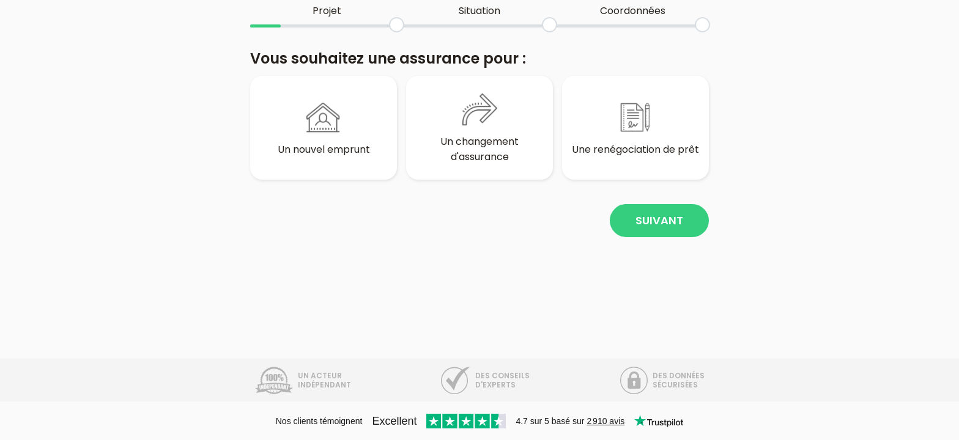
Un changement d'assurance (479, 127)
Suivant (659, 220)
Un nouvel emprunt (324, 127)
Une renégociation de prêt (635, 127)
